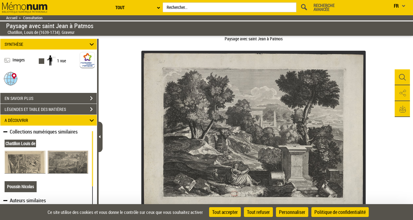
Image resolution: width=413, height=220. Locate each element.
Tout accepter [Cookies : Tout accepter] (225, 212)
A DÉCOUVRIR (50, 120)
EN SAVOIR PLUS (51, 98)
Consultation (32, 17)
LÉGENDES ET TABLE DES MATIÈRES (51, 109)
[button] (10, 78)
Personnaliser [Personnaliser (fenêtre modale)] (292, 212)
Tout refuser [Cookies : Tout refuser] (258, 212)
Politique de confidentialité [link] (340, 212)
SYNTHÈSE (50, 44)
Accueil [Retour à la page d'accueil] (11, 17)
